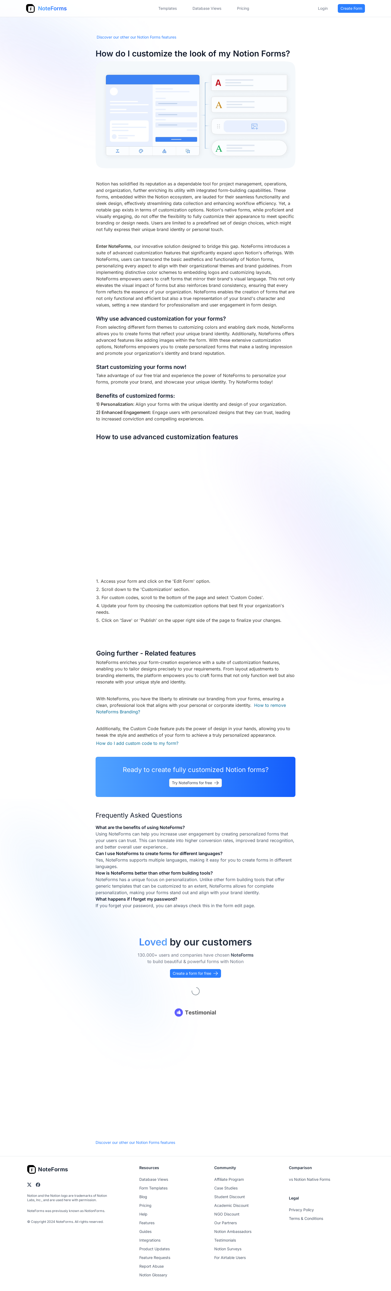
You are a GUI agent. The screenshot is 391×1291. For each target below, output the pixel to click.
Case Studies (226, 1188)
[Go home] (47, 1169)
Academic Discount (231, 1205)
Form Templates (153, 1188)
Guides (145, 1231)
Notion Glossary (153, 1275)
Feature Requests (154, 1257)
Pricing (145, 1205)
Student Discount (229, 1196)
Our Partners (225, 1222)
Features (146, 1222)
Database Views (207, 8)
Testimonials (225, 1240)
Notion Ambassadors (232, 1231)
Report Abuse (151, 1266)
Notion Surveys (227, 1248)
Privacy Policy (301, 1209)
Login (323, 8)
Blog (143, 1196)
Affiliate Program (229, 1179)
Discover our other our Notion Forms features (136, 37)
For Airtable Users (230, 1257)
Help (143, 1214)
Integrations (149, 1240)
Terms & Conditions (306, 1218)
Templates (167, 8)
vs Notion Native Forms (309, 1179)
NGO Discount (226, 1214)
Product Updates (154, 1248)
